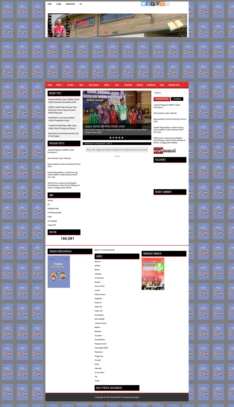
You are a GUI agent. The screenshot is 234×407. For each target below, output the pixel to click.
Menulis (98, 331)
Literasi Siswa (101, 323)
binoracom (70, 4)
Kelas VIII (98, 311)
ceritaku (98, 274)
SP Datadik (52, 221)
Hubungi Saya (174, 84)
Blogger (135, 397)
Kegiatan (98, 298)
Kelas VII (98, 307)
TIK (80, 4)
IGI (49, 204)
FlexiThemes (88, 404)
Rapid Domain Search (151, 404)
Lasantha (113, 404)
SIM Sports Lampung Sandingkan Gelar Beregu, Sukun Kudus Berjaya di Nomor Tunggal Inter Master (64, 185)
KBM (83, 84)
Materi (97, 327)
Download (151, 84)
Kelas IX (98, 303)
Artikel (72, 84)
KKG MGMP (99, 319)
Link (118, 84)
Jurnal (97, 290)
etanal (58, 4)
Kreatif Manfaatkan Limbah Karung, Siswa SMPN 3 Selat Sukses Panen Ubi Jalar (63, 174)
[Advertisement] (117, 59)
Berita (97, 270)
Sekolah (98, 368)
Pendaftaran (100, 339)
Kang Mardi (115, 397)
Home (50, 4)
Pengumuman (100, 344)
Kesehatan (99, 315)
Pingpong (128, 84)
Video (162, 84)
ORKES (108, 84)
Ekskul (97, 282)
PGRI (50, 217)
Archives (177, 99)
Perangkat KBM (101, 348)
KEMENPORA (53, 209)
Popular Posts (162, 99)
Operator (98, 335)
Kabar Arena (100, 294)
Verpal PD (52, 225)
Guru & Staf (99, 286)
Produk (140, 84)
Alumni (98, 261)
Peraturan (99, 352)
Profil (60, 84)
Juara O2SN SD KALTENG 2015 (105, 126)
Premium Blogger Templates (129, 404)
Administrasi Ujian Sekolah (59, 158)
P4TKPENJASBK (54, 213)
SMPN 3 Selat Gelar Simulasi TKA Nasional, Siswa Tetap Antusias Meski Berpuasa (62, 110)
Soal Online (95, 84)
